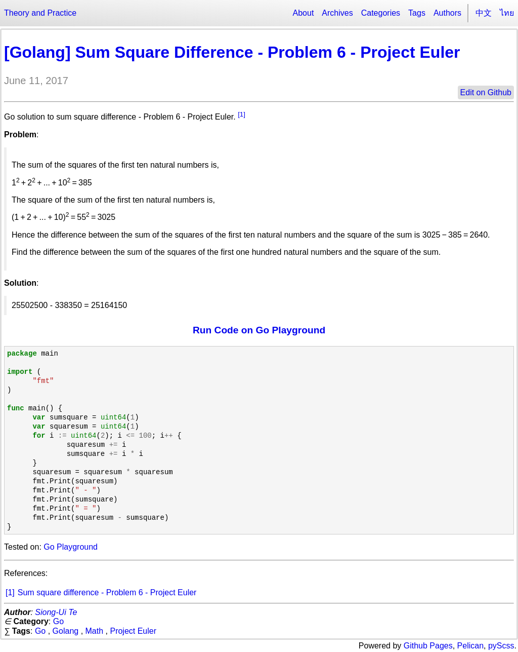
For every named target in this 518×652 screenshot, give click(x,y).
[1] (241, 114)
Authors (447, 13)
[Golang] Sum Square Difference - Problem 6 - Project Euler (232, 52)
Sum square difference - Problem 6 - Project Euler (107, 592)
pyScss (501, 645)
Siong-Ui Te (56, 612)
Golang (66, 631)
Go (58, 621)
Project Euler (133, 631)
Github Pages (428, 645)
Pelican (470, 645)
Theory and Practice (40, 13)
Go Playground (71, 547)
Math (94, 631)
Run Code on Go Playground (259, 330)
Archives (337, 13)
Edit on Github (485, 92)
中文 (484, 13)
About (303, 13)
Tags (416, 13)
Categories (380, 13)
